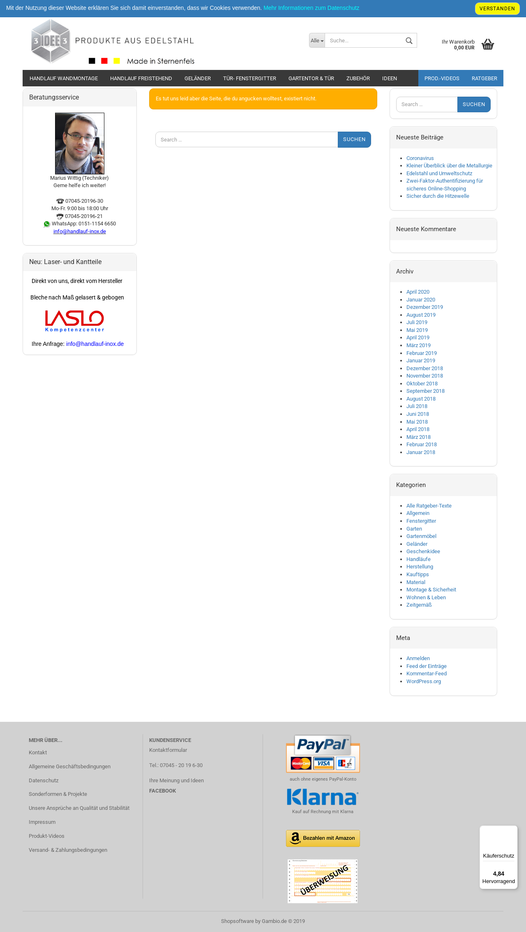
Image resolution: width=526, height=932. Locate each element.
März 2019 (418, 345)
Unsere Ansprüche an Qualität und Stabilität (79, 808)
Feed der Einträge (426, 666)
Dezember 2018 (424, 368)
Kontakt (38, 752)
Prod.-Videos (441, 78)
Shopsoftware (237, 921)
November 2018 (424, 376)
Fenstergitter (421, 521)
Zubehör (358, 78)
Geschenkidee (423, 551)
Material (415, 582)
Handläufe (418, 559)
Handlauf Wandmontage (64, 78)
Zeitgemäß (419, 605)
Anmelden (418, 658)
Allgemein (417, 513)
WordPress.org (423, 681)
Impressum (42, 822)
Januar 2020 (420, 300)
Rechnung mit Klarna (331, 811)
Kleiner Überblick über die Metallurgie (449, 165)
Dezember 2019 (424, 307)
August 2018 (421, 399)
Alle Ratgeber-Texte (429, 506)
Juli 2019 (416, 322)
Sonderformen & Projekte (58, 794)
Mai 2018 (417, 422)
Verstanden (497, 9)
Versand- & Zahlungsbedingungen (68, 850)
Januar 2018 (420, 452)
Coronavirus (420, 158)
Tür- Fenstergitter (249, 78)
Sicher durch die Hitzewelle (437, 196)
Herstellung (419, 566)
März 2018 (418, 437)
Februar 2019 (421, 353)
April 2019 (417, 337)
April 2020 (417, 292)
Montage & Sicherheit (431, 590)
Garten (414, 529)
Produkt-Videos (47, 836)
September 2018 (425, 391)
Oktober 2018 (422, 383)
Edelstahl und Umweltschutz (439, 173)
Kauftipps (417, 574)
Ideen (389, 78)
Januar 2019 (420, 360)
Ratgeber (484, 78)
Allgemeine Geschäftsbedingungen (70, 766)
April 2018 (417, 429)
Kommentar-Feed (426, 673)
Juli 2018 (416, 406)
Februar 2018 (421, 444)
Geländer (198, 78)
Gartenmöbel (421, 536)
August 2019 (421, 315)
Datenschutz (43, 780)
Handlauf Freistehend (141, 78)
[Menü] (513, 830)
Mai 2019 (417, 330)
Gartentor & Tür (311, 78)
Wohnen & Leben (426, 597)
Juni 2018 (417, 414)
